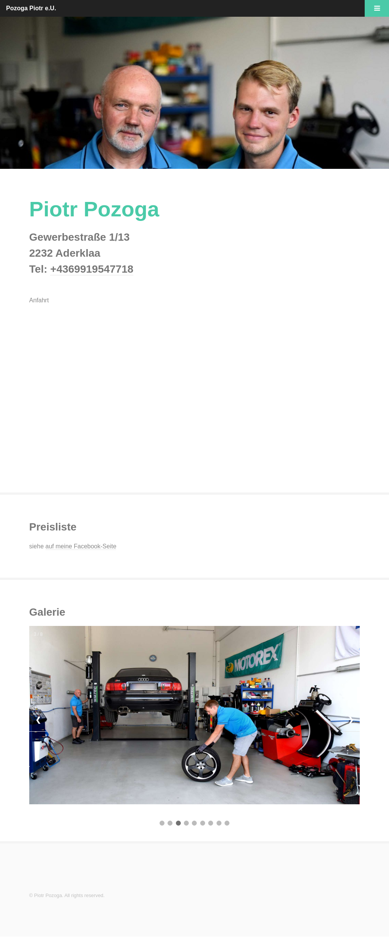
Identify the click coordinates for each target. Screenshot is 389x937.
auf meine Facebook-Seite (81, 546)
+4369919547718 (91, 269)
